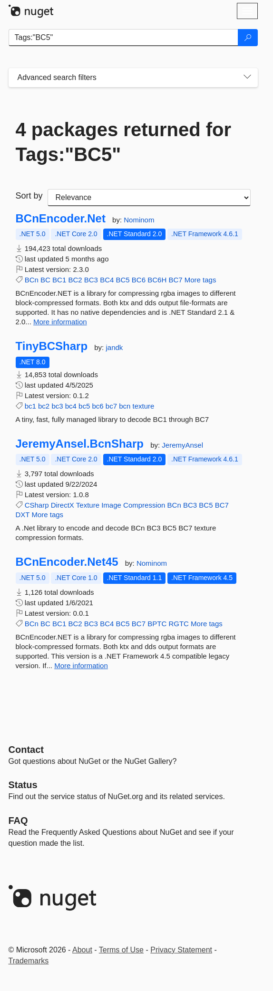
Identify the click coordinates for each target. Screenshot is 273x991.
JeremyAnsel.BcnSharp (80, 444)
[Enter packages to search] (123, 37)
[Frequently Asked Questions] (18, 820)
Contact (26, 749)
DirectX (62, 505)
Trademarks (29, 961)
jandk (114, 347)
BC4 (107, 280)
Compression (144, 505)
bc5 (84, 406)
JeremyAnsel (182, 445)
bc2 (43, 406)
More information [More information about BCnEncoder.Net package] (60, 322)
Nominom (139, 220)
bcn (124, 406)
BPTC (156, 624)
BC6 (139, 280)
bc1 (30, 406)
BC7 (175, 280)
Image (111, 505)
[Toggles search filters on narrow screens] (247, 77)
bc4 (71, 406)
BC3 (91, 280)
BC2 (75, 280)
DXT (23, 515)
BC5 (122, 280)
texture (144, 406)
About (82, 950)
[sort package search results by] (149, 197)
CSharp (37, 505)
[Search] (248, 37)
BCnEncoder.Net (61, 218)
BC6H (156, 280)
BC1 (59, 280)
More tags (200, 280)
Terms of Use (121, 950)
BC (45, 280)
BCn (32, 280)
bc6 (97, 406)
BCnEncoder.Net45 (67, 562)
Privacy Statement (181, 950)
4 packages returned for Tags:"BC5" (124, 142)
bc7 (111, 406)
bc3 (57, 406)
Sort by (29, 195)
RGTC (178, 624)
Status (23, 785)
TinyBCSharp (52, 346)
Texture (87, 505)
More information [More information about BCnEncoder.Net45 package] (81, 665)
